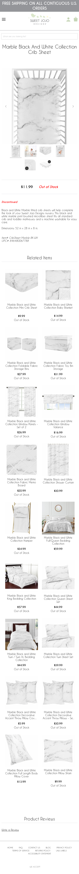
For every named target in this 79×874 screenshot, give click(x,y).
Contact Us (34, 847)
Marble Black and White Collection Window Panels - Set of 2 (21, 424)
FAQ (21, 847)
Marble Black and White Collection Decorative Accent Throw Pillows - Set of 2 (58, 715)
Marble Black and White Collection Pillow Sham (58, 772)
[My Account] (68, 19)
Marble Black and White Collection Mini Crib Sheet (21, 306)
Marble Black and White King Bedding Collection (21, 597)
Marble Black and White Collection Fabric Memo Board (21, 482)
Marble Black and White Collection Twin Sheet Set (58, 655)
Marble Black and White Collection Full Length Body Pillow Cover (21, 773)
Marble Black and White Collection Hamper (21, 539)
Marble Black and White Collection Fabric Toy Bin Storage (58, 365)
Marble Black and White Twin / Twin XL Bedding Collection (21, 656)
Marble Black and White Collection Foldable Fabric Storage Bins (21, 365)
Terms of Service (20, 850)
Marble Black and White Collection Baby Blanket (58, 306)
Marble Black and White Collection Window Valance (58, 424)
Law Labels (61, 850)
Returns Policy (42, 850)
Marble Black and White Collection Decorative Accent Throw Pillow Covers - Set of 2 (21, 715)
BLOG (48, 847)
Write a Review (10, 829)
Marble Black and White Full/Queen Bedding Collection (58, 540)
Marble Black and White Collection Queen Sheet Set (58, 598)
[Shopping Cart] (75, 19)
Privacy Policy (64, 847)
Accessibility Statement (39, 853)
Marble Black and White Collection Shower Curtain (58, 481)
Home (10, 847)
